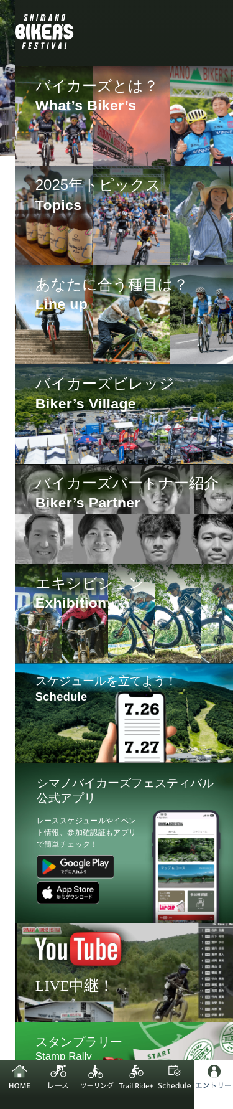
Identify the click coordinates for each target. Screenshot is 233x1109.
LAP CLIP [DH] (144, 583)
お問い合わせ (186, 995)
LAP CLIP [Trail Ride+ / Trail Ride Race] (125, 628)
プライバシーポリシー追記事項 (78, 995)
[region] (129, 325)
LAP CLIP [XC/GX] (144, 539)
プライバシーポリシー (170, 964)
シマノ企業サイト (54, 964)
